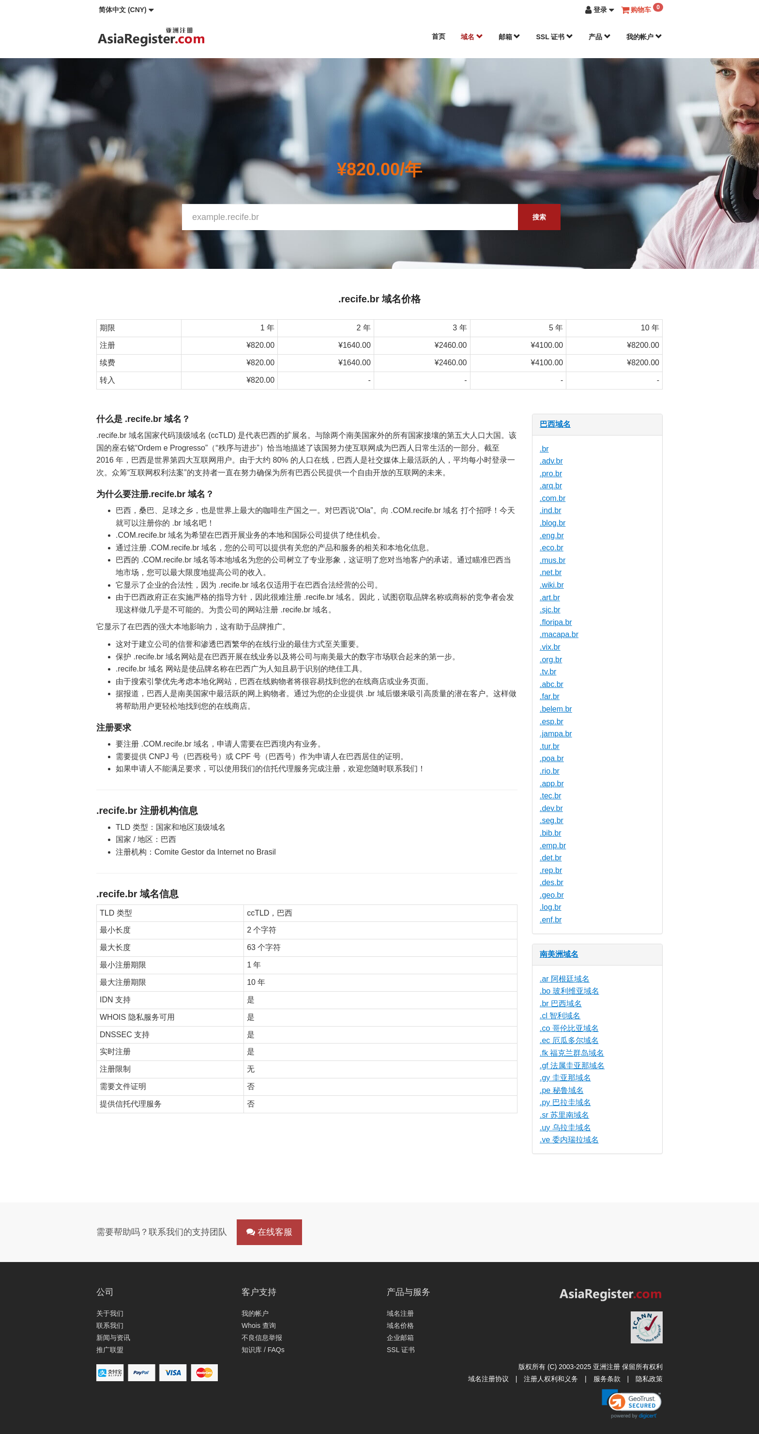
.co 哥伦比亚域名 (569, 1028)
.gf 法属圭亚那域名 (572, 1065)
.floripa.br (556, 622)
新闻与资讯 (113, 1337)
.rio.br (550, 771)
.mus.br (552, 560)
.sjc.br (550, 610)
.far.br (550, 696)
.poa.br (552, 758)
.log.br (550, 907)
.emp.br (553, 846)
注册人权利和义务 (551, 1379)
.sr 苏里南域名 (564, 1115)
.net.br (551, 572)
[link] (632, 1403)
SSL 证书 (554, 37)
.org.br (551, 659)
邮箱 (510, 37)
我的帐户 (644, 37)
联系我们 (109, 1325)
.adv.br (551, 461)
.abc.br (551, 684)
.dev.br (551, 808)
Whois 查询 (259, 1325)
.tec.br (550, 796)
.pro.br (551, 473)
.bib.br (550, 833)
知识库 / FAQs (263, 1350)
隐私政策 (649, 1379)
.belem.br (556, 709)
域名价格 (400, 1325)
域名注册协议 (488, 1379)
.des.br (551, 882)
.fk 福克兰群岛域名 (572, 1053)
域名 (472, 37)
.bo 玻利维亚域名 (569, 991)
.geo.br (552, 895)
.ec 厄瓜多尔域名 (569, 1040)
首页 (438, 36)
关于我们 (109, 1313)
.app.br (552, 783)
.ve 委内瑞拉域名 (569, 1140)
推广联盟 (109, 1350)
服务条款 (607, 1379)
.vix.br (550, 647)
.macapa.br (559, 634)
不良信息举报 (262, 1337)
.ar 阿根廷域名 (565, 979)
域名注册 (400, 1313)
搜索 (539, 217)
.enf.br (551, 920)
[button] (126, 10)
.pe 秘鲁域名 (562, 1090)
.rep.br (551, 870)
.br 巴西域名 (561, 1003)
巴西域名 (555, 424)
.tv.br (548, 672)
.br (544, 449)
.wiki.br (552, 585)
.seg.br (551, 820)
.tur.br (550, 746)
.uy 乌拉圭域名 (565, 1127)
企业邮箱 (400, 1337)
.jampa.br (556, 734)
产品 (600, 37)
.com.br (552, 498)
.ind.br (550, 510)
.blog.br (552, 523)
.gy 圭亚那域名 (565, 1078)
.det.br (551, 858)
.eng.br (552, 535)
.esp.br (551, 721)
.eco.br (551, 548)
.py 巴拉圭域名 (565, 1102)
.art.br (550, 597)
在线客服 (269, 1232)
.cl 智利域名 (560, 1016)
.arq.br (551, 486)
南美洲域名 (559, 954)
